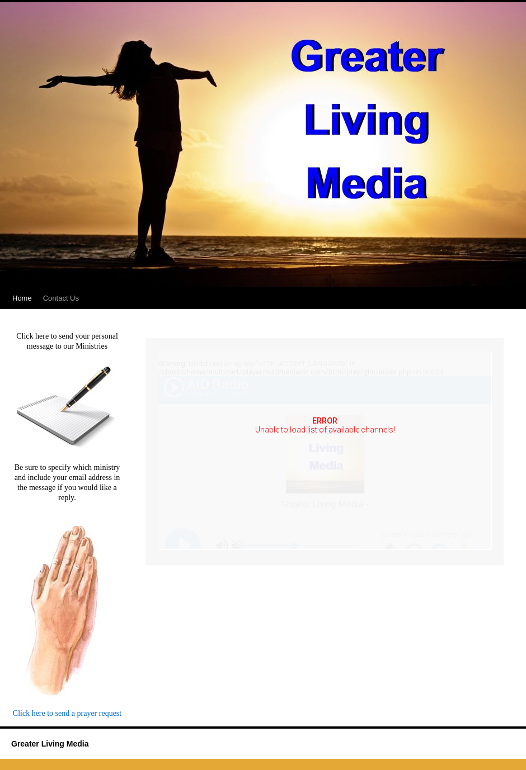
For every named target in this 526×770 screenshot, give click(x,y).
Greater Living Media (49, 743)
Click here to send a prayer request (67, 713)
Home (22, 298)
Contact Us (61, 298)
